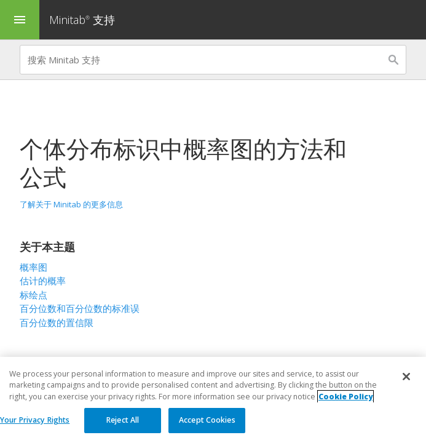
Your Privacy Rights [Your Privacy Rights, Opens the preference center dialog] (34, 420)
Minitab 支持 (82, 19)
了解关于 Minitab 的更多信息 (71, 204)
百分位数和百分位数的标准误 (80, 308)
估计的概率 (43, 280)
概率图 (33, 267)
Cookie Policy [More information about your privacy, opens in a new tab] (345, 396)
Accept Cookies (207, 420)
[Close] (406, 377)
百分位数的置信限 (56, 322)
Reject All (122, 420)
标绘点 (33, 295)
